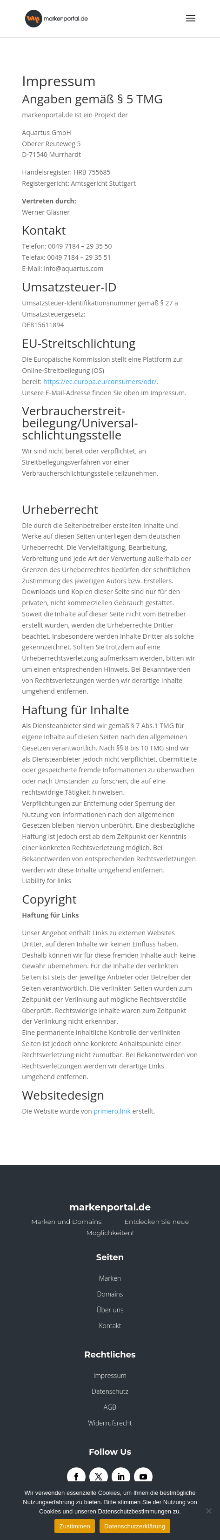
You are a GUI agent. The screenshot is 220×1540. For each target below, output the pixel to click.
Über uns (109, 1309)
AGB (110, 1407)
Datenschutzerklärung (134, 1526)
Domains (110, 1294)
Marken (110, 1278)
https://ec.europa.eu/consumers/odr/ (99, 381)
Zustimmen (74, 1526)
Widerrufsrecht (110, 1422)
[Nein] (208, 1510)
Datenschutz (110, 1391)
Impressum (110, 1375)
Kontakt (110, 1325)
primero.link (111, 1111)
